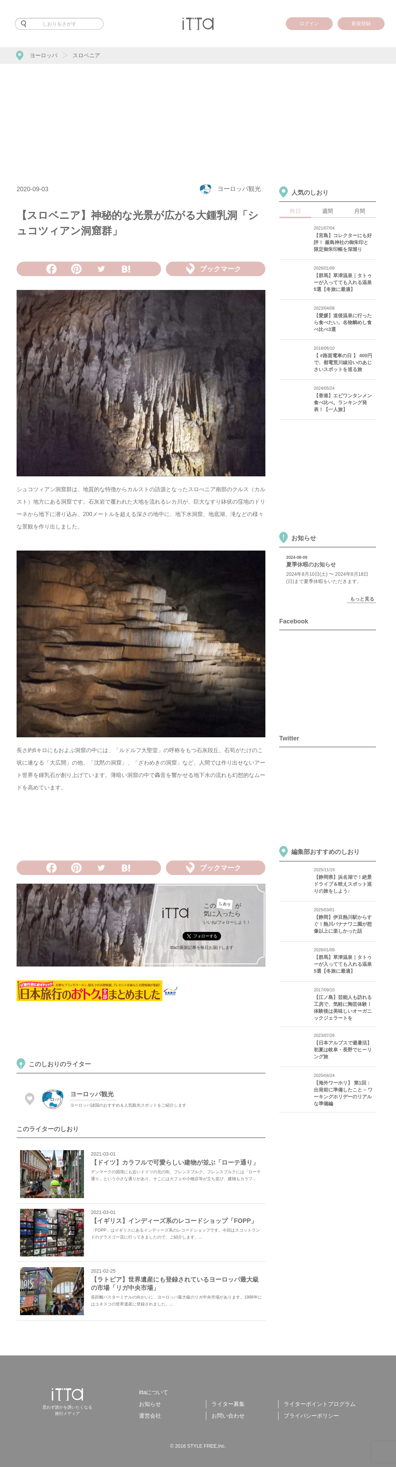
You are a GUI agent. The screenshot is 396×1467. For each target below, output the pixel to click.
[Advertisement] (198, 115)
